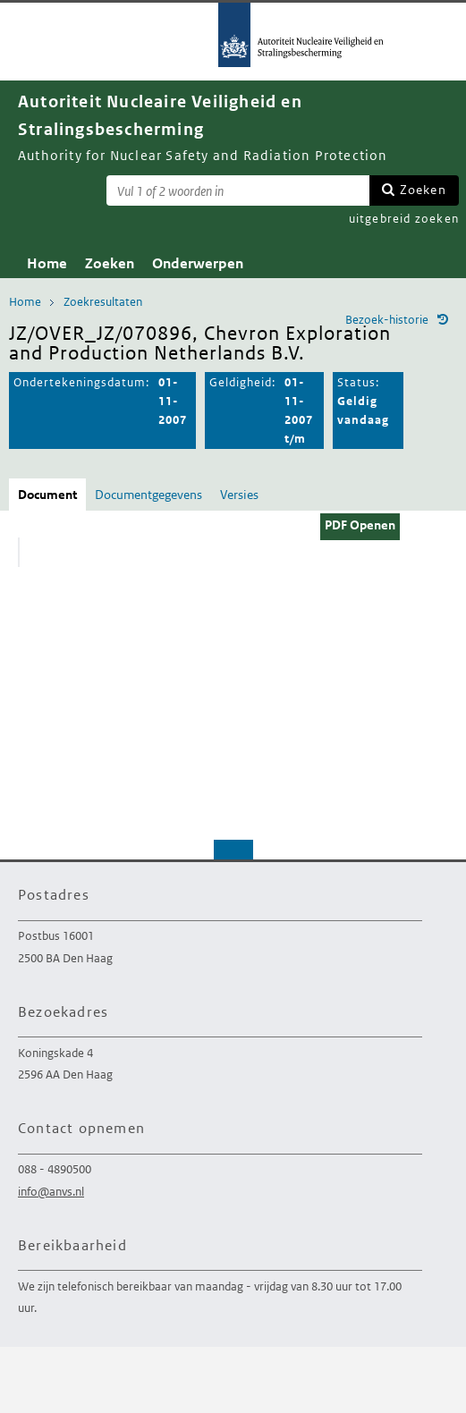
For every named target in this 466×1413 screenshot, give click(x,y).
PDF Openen (360, 525)
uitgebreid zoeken (404, 218)
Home (47, 263)
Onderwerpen (197, 263)
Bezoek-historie (386, 319)
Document (47, 495)
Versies (239, 495)
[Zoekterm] (237, 190)
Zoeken (423, 190)
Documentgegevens (148, 495)
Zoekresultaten (103, 301)
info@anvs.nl (51, 1191)
